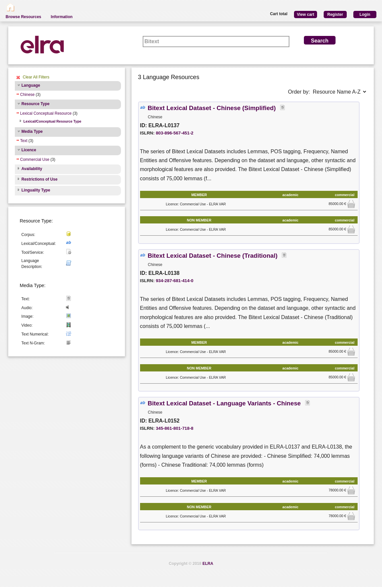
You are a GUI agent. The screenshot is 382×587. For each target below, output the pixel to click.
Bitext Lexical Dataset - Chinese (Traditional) (213, 255)
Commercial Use (34, 159)
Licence (28, 150)
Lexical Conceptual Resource (46, 113)
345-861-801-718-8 (174, 428)
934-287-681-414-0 (174, 280)
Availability (31, 168)
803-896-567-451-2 (174, 133)
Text (23, 140)
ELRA (207, 563)
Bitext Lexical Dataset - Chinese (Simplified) (213, 107)
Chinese (27, 94)
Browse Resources (23, 17)
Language (30, 85)
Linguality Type (35, 190)
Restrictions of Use (39, 179)
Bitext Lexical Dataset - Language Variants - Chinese (225, 403)
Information (62, 17)
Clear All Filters (36, 77)
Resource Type (35, 104)
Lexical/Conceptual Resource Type (52, 121)
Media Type (32, 131)
